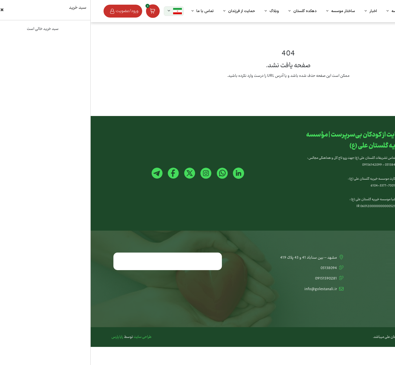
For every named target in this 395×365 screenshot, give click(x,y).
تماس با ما (365, 257)
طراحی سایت (52, 337)
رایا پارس (27, 337)
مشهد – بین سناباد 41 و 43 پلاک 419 (222, 258)
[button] (83, 11)
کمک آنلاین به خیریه (359, 268)
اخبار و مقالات (363, 289)
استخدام (367, 299)
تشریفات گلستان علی (358, 278)
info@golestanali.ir (234, 289)
